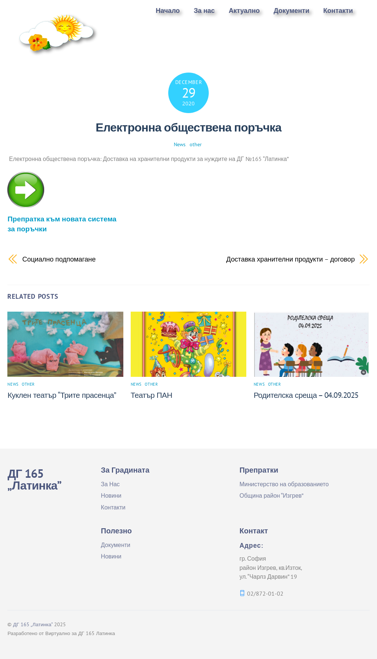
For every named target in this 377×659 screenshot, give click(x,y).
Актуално (244, 10)
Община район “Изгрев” (271, 495)
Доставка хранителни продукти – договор (290, 259)
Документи (291, 10)
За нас (204, 10)
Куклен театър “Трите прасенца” (61, 395)
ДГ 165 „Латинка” (33, 624)
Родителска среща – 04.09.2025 (306, 395)
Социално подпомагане (58, 259)
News (180, 144)
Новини (111, 495)
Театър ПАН (151, 395)
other (196, 144)
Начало (168, 10)
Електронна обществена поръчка (189, 127)
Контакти (338, 10)
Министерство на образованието (283, 484)
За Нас (110, 484)
